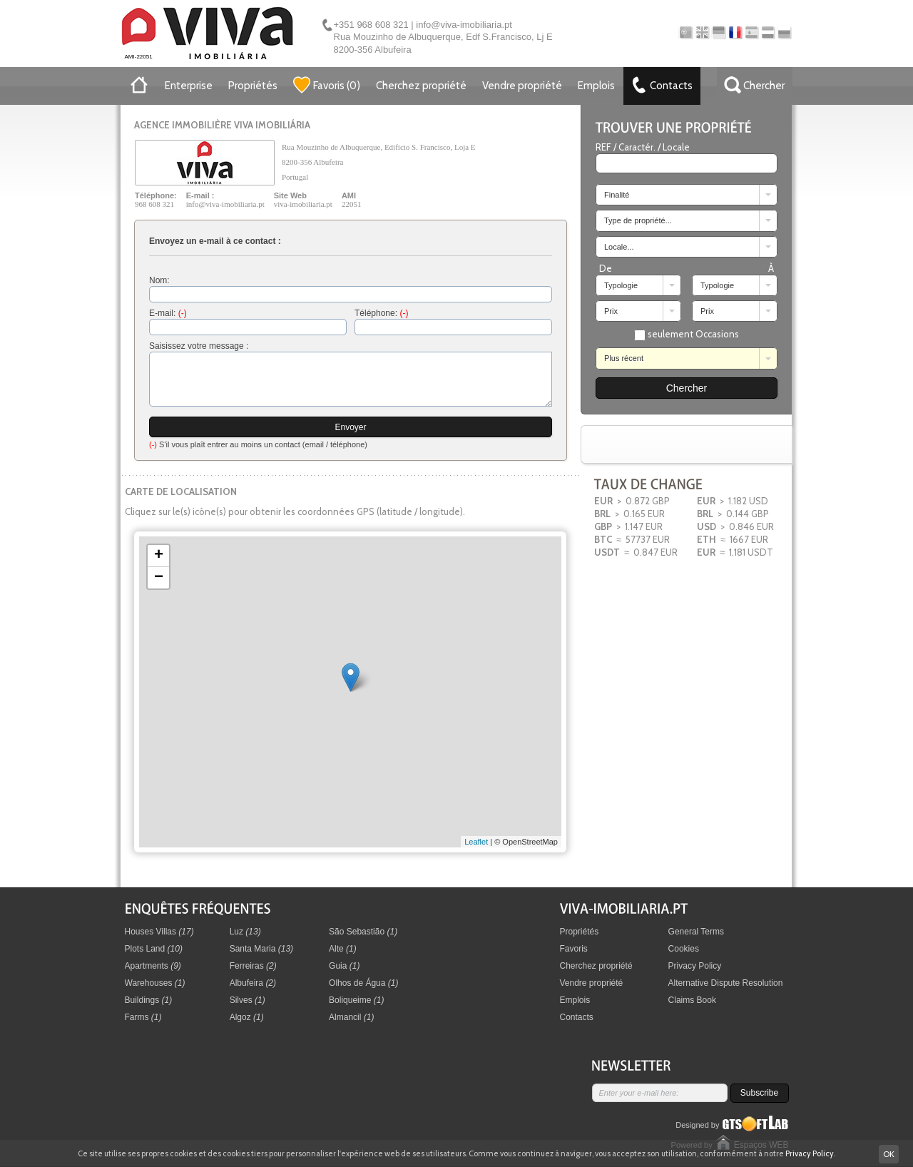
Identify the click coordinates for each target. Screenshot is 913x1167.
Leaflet (476, 841)
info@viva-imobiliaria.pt (464, 24)
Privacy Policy (695, 966)
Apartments (153, 966)
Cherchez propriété (421, 85)
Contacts (576, 1017)
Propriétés (252, 85)
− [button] (158, 577)
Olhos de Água (363, 983)
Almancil (351, 1017)
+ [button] (158, 555)
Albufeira (253, 983)
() (326, 84)
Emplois (596, 85)
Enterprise (189, 85)
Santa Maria (261, 949)
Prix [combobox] (611, 311)
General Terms (696, 932)
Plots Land (154, 949)
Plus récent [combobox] (623, 358)
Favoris (574, 949)
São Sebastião (363, 932)
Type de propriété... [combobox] (638, 220)
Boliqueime (356, 1000)
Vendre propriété (522, 85)
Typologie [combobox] (621, 285)
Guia (344, 966)
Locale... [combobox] (619, 247)
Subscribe (759, 1093)
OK (888, 1153)
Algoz (247, 1017)
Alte (343, 949)
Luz (245, 932)
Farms (143, 1017)
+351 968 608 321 (371, 24)
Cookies (683, 949)
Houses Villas (159, 932)
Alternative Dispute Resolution (725, 983)
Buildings (149, 1000)
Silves (247, 1000)
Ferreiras (253, 966)
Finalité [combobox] (616, 194)
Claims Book (692, 1000)
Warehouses (155, 983)
